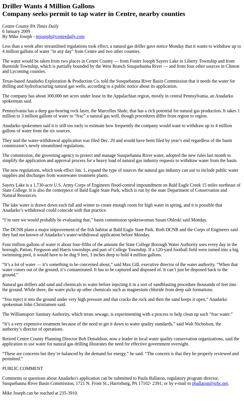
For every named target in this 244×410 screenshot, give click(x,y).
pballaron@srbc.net (210, 383)
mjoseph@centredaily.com (60, 36)
